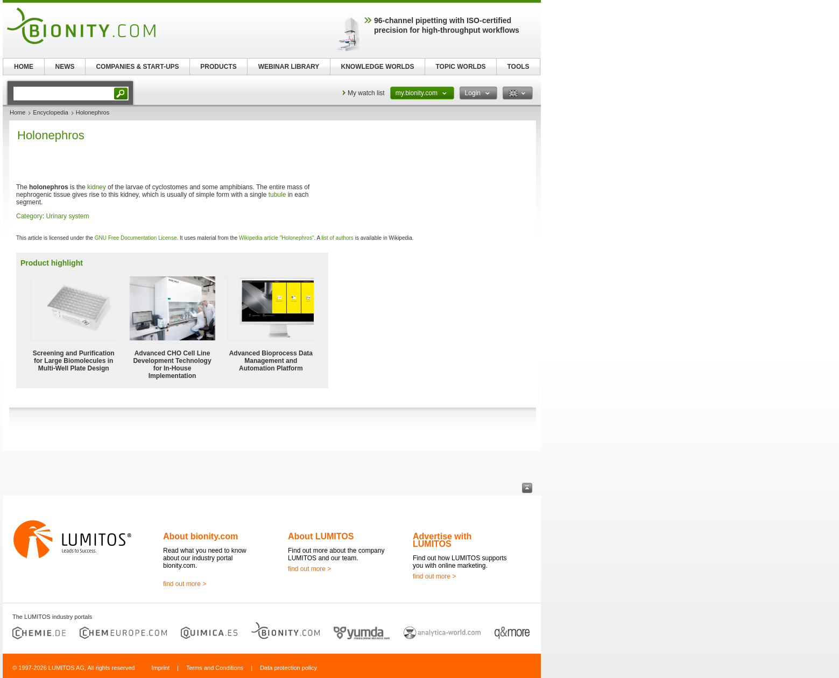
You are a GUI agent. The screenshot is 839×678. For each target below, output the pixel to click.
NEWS (65, 66)
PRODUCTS (218, 66)
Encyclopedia (50, 112)
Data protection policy (288, 668)
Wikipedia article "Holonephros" (276, 238)
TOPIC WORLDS (460, 66)
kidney (96, 187)
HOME (23, 66)
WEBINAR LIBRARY (289, 66)
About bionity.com (200, 536)
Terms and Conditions (214, 668)
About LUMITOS (321, 536)
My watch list (366, 93)
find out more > (184, 584)
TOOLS (518, 66)
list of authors (337, 238)
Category (29, 216)
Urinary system (67, 216)
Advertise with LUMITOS (442, 540)
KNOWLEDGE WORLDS (377, 66)
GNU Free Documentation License (136, 238)
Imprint (160, 668)
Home (17, 112)
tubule (277, 194)
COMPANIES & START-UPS (137, 66)
